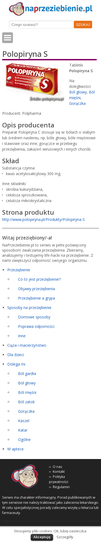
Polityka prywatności (58, 479)
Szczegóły (65, 536)
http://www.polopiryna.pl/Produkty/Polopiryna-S (43, 219)
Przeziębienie (18, 269)
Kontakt (59, 471)
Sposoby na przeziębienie (29, 307)
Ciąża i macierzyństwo (26, 345)
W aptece (15, 448)
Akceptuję (41, 536)
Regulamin (61, 487)
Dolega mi (16, 364)
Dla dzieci (15, 354)
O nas (57, 466)
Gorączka (77, 103)
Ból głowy (78, 92)
